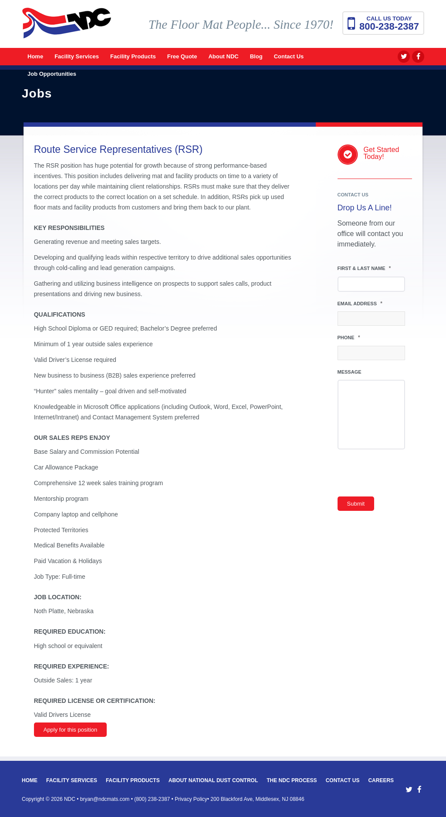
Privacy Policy (191, 799)
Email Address (360, 303)
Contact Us (343, 780)
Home (29, 780)
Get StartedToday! (381, 153)
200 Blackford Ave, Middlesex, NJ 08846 (257, 799)
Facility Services (71, 780)
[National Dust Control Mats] (67, 28)
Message (350, 372)
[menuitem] (35, 56)
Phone (349, 337)
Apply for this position (71, 729)
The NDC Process (292, 780)
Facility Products (133, 780)
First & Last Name (364, 268)
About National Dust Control (213, 780)
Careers (381, 780)
